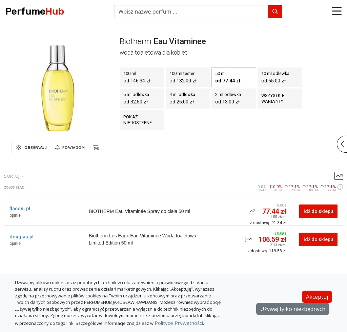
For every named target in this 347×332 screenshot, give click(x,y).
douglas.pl (21, 236)
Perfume (34, 11)
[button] (337, 11)
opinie (15, 215)
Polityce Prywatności (179, 322)
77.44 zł (274, 211)
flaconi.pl (19, 208)
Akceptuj (317, 296)
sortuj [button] (12, 176)
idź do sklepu (318, 211)
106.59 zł (272, 239)
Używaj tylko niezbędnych (292, 309)
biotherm (135, 41)
